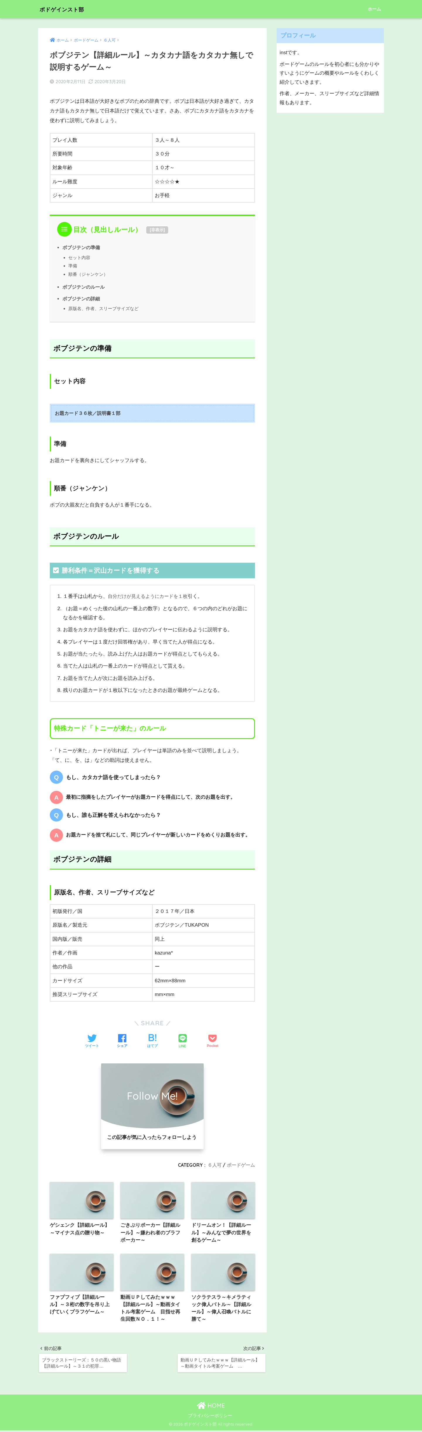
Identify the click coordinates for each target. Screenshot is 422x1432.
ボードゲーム (241, 1165)
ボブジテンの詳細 (81, 298)
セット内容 (79, 257)
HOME (211, 1407)
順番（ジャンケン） (88, 274)
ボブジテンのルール (83, 287)
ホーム (374, 8)
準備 (72, 265)
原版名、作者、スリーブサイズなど (103, 308)
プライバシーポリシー (210, 1417)
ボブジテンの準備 (81, 247)
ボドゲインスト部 (69, 9)
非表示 (157, 229)
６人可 (214, 1165)
